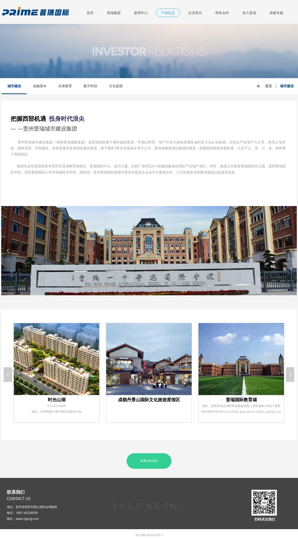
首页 (268, 86)
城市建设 (287, 86)
